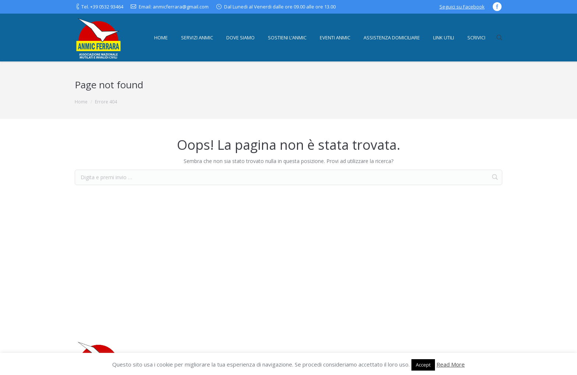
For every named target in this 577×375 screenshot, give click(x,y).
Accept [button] (423, 364)
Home (81, 102)
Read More (450, 364)
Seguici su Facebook (462, 6)
